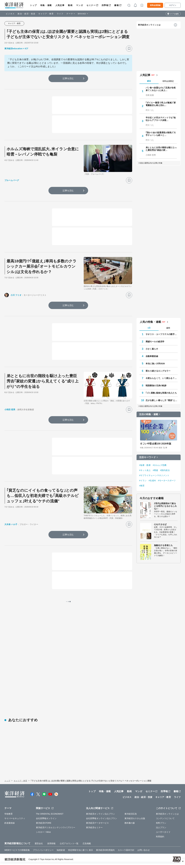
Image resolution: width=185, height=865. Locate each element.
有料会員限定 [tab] (168, 81)
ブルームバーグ (11, 180)
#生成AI (152, 480)
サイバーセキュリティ (14, 818)
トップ (33, 5)
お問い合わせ (143, 850)
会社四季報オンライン (46, 818)
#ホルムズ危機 (159, 465)
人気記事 (59, 5)
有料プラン (161, 823)
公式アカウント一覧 (69, 843)
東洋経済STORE (43, 823)
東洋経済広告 (131, 814)
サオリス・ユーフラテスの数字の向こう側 (162, 334)
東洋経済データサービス (97, 823)
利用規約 (160, 836)
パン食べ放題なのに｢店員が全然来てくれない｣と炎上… (161, 88)
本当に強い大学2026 (155, 363)
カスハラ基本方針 (126, 850)
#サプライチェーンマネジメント (154, 475)
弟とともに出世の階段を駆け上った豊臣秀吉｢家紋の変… (161, 148)
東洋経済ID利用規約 (105, 850)
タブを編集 (174, 14)
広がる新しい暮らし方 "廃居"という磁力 (162, 400)
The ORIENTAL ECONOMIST (49, 814)
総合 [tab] (149, 81)
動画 (70, 5)
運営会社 (39, 843)
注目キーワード (147, 457)
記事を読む (68, 78)
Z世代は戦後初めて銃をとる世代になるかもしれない (165, 506)
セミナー (91, 5)
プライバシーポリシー (43, 850)
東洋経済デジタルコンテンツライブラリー (55, 827)
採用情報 (51, 843)
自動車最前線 (152, 356)
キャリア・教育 (46, 14)
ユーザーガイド (163, 832)
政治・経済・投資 (26, 14)
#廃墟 (155, 470)
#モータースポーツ (167, 480)
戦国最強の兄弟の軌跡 (156, 385)
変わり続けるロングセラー (158, 371)
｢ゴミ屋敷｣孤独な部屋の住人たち (161, 393)
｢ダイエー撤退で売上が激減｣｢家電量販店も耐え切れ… (161, 103)
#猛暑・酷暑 (145, 465)
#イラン (143, 480)
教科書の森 (130, 823)
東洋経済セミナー (94, 827)
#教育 (141, 485)
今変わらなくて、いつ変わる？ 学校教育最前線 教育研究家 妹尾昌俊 (162, 378)
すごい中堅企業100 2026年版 (155, 443)
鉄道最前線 (9, 823)
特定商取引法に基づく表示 (80, 850)
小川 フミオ (16, 295)
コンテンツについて (165, 818)
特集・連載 (46, 5)
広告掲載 (87, 843)
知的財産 (61, 850)
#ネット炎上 (145, 470)
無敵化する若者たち (163, 545)
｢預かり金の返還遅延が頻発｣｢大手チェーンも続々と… (161, 133)
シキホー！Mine (43, 832)
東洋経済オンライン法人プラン (100, 814)
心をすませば (160, 524)
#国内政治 (164, 470)
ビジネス (10, 14)
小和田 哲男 (9, 409)
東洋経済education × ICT (16, 48)
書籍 (116, 5)
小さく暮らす (152, 349)
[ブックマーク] (129, 48)
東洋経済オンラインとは (149, 25)
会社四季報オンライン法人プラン (101, 818)
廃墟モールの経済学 (155, 341)
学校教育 (8, 814)
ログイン (172, 5)
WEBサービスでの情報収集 (17, 850)
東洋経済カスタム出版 (135, 818)
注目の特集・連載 (148, 414)
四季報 (105, 5)
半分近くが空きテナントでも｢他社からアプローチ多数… (161, 118)
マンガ (79, 5)
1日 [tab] (149, 328)
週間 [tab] (168, 328)
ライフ (60, 14)
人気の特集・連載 (150, 321)
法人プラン (161, 827)
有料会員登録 (155, 5)
